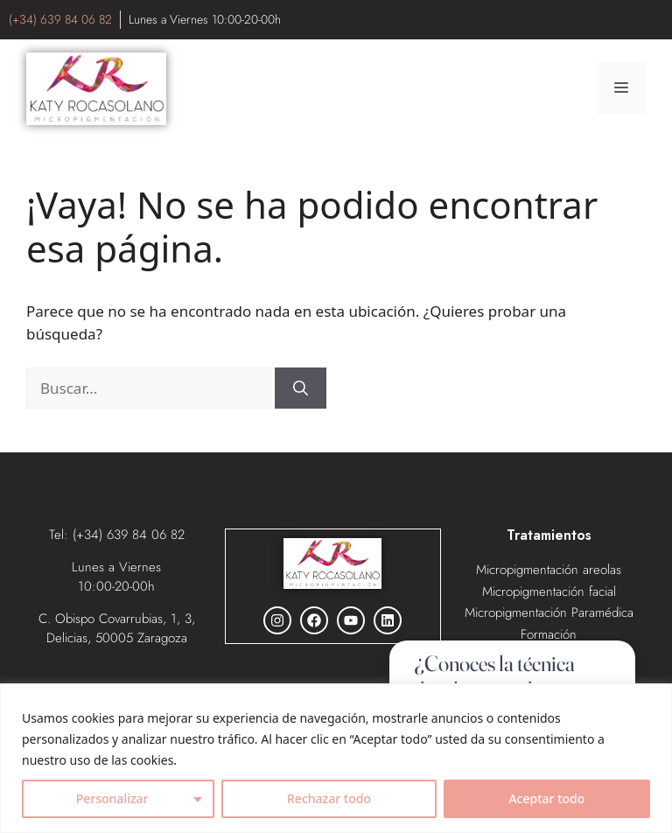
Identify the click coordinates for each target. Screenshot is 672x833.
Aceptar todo (546, 798)
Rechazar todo (329, 798)
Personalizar (112, 798)
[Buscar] (300, 389)
